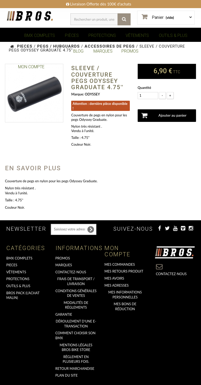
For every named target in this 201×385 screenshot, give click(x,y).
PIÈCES (72, 35)
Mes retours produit (123, 271)
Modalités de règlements (76, 305)
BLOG (78, 51)
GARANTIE (63, 314)
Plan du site (66, 375)
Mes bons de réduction (125, 306)
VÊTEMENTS (137, 35)
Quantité (144, 88)
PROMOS (129, 51)
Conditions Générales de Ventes (76, 293)
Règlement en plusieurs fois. (76, 359)
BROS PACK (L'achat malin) (23, 295)
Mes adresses (116, 285)
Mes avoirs (114, 278)
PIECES (11, 265)
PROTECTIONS (102, 35)
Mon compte (117, 251)
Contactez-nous (70, 272)
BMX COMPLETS (39, 35)
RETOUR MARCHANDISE (74, 368)
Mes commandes (119, 264)
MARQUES (103, 51)
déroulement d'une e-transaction (76, 323)
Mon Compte (31, 66)
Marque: (77, 94)
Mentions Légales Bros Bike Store (76, 347)
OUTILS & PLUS (173, 35)
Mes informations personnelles (125, 294)
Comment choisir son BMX (75, 335)
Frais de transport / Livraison (76, 281)
